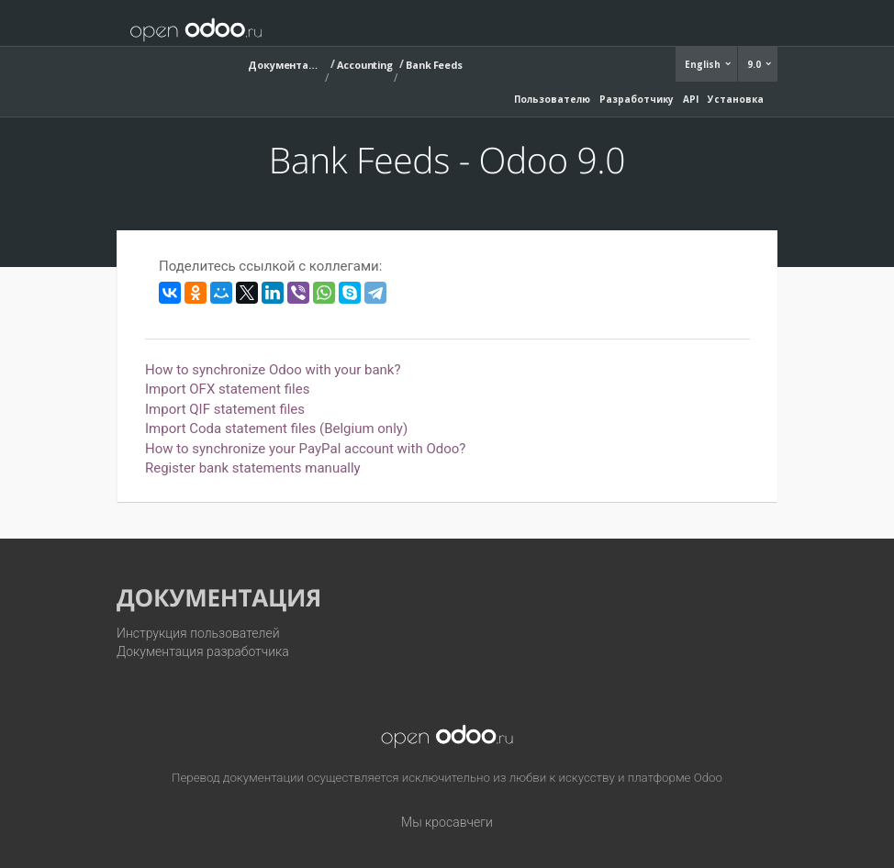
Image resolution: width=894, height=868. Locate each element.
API (690, 99)
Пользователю (552, 99)
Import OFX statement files (227, 389)
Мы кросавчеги (447, 822)
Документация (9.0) (284, 65)
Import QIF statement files (225, 409)
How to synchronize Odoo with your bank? (273, 370)
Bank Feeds (434, 65)
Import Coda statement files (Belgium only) (276, 428)
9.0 (755, 64)
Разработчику (636, 99)
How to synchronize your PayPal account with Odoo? (305, 448)
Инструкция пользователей (198, 633)
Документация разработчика (203, 651)
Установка (736, 99)
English (704, 64)
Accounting (365, 65)
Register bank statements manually (253, 468)
